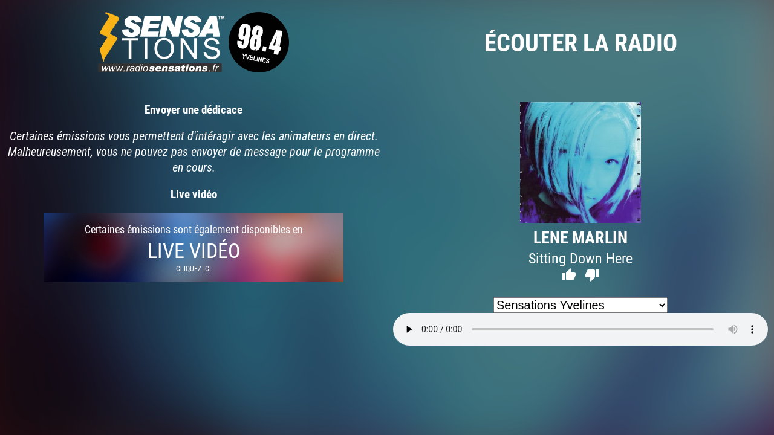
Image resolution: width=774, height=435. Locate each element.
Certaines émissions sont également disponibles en (193, 247)
